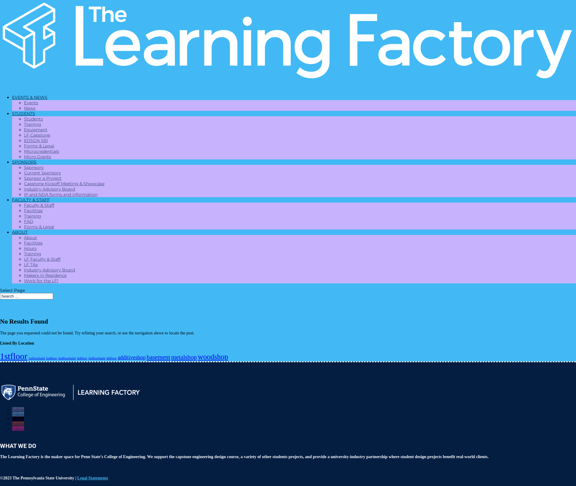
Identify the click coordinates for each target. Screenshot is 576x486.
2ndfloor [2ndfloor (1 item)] (51, 358)
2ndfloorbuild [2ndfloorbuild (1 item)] (67, 358)
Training (32, 124)
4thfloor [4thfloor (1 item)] (111, 358)
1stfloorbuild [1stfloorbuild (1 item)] (36, 358)
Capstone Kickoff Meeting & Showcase (64, 183)
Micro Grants (37, 156)
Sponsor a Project (43, 178)
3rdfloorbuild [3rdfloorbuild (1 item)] (96, 358)
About (30, 237)
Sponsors (34, 167)
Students (33, 119)
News (29, 108)
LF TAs (31, 264)
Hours (30, 248)
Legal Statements (92, 478)
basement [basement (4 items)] (158, 357)
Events (31, 102)
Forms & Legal (39, 146)
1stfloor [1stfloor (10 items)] (13, 356)
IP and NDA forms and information (61, 194)
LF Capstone (37, 135)
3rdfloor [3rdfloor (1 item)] (82, 358)
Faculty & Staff (39, 205)
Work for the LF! (41, 280)
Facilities (33, 210)
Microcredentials (41, 151)
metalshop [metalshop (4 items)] (184, 357)
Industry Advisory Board (49, 189)
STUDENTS (23, 113)
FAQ (28, 221)
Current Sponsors (42, 173)
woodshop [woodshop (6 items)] (213, 357)
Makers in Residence (45, 275)
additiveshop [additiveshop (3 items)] (132, 357)
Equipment (35, 129)
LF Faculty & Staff (42, 259)
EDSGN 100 (36, 140)
